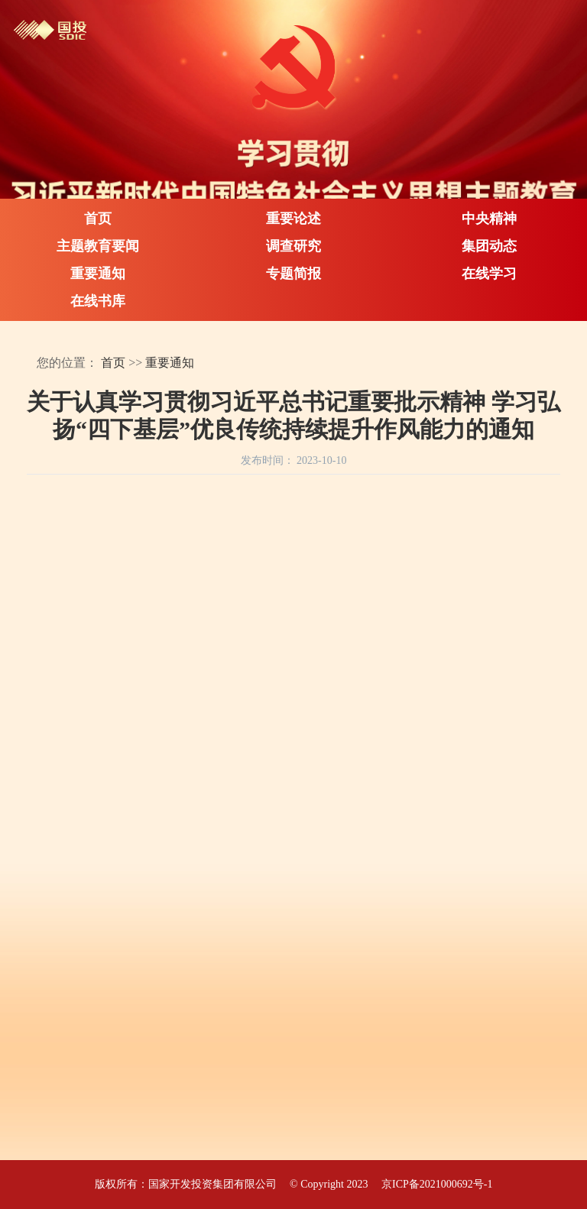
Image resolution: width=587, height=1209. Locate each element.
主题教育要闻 (98, 246)
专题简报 (293, 273)
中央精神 (489, 218)
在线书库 (97, 301)
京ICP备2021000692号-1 (436, 1184)
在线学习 (489, 273)
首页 (98, 218)
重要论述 (293, 218)
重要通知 (97, 273)
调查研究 (293, 246)
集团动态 (489, 246)
